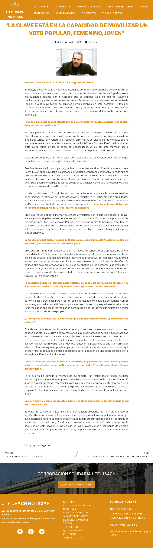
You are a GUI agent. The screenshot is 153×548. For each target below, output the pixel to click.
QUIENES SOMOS (72, 530)
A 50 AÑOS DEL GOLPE (75, 516)
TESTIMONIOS (71, 527)
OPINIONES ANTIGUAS (75, 512)
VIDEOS (67, 523)
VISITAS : (72, 537)
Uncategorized (44, 445)
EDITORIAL (69, 502)
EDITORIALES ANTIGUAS (77, 505)
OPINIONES (69, 509)
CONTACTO (69, 534)
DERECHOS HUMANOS (75, 519)
